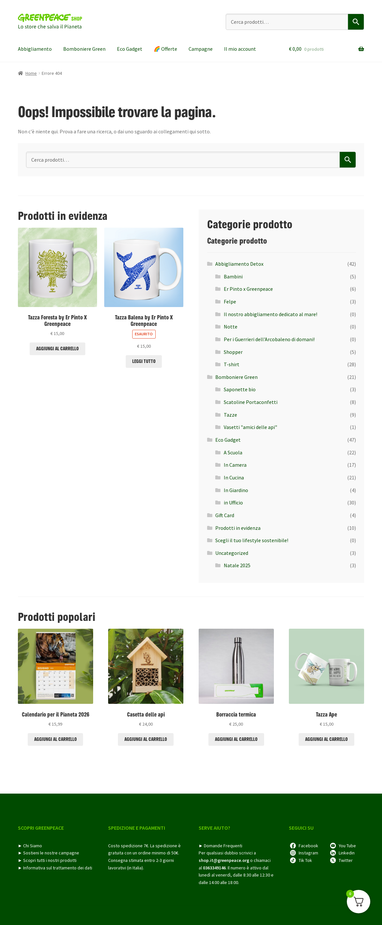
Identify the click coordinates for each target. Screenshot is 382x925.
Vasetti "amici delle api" (250, 427)
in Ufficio (233, 502)
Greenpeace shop (50, 21)
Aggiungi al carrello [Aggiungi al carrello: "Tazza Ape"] (326, 739)
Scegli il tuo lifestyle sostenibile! (251, 540)
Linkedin (347, 853)
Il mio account (240, 49)
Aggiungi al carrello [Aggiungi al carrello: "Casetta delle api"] (145, 739)
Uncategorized (231, 553)
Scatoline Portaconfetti (250, 402)
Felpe (230, 301)
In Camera (235, 465)
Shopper (233, 352)
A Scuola (233, 452)
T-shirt (231, 364)
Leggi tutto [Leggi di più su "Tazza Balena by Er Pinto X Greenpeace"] (144, 361)
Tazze (230, 414)
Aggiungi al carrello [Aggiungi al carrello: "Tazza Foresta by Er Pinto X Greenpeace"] (57, 348)
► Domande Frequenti (221, 846)
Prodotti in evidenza (238, 528)
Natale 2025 (237, 565)
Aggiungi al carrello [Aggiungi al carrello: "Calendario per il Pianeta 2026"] (55, 739)
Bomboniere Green (84, 49)
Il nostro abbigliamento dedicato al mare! (270, 314)
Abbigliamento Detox (239, 264)
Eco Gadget (129, 49)
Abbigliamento (35, 49)
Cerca (356, 22)
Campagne (201, 49)
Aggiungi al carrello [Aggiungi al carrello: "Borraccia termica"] (236, 739)
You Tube (347, 846)
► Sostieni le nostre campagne (48, 853)
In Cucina (234, 477)
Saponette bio (240, 389)
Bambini (233, 276)
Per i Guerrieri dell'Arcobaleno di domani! (269, 339)
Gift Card (224, 515)
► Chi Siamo (30, 846)
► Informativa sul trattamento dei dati (55, 868)
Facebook (308, 846)
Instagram (308, 853)
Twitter (346, 860)
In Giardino (236, 490)
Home (31, 73)
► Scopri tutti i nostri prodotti (47, 860)
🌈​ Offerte (165, 49)
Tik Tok (305, 860)
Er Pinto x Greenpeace (248, 289)
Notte (230, 326)
